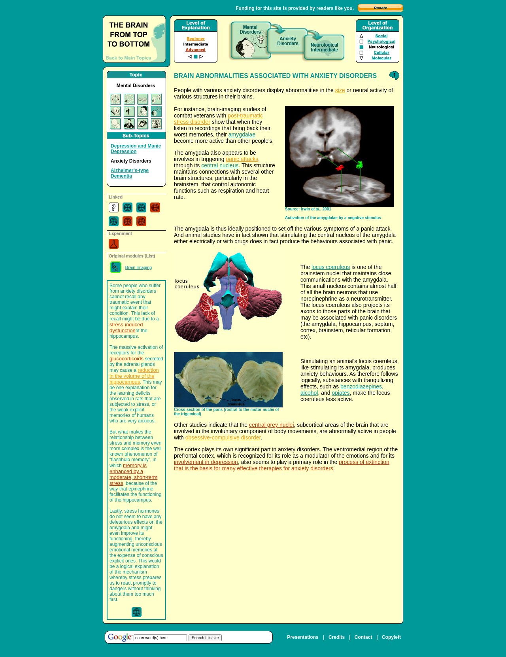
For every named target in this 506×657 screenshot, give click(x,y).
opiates (340, 393)
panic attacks (242, 159)
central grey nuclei (271, 425)
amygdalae (242, 134)
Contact (363, 637)
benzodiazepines (361, 386)
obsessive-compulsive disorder (223, 437)
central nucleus (219, 165)
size (340, 90)
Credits (337, 637)
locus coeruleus (331, 267)
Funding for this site (258, 8)
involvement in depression (206, 462)
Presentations (302, 637)
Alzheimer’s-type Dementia (130, 173)
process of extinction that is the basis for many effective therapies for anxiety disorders (281, 465)
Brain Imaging (138, 267)
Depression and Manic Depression (136, 148)
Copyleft (391, 637)
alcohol (309, 393)
